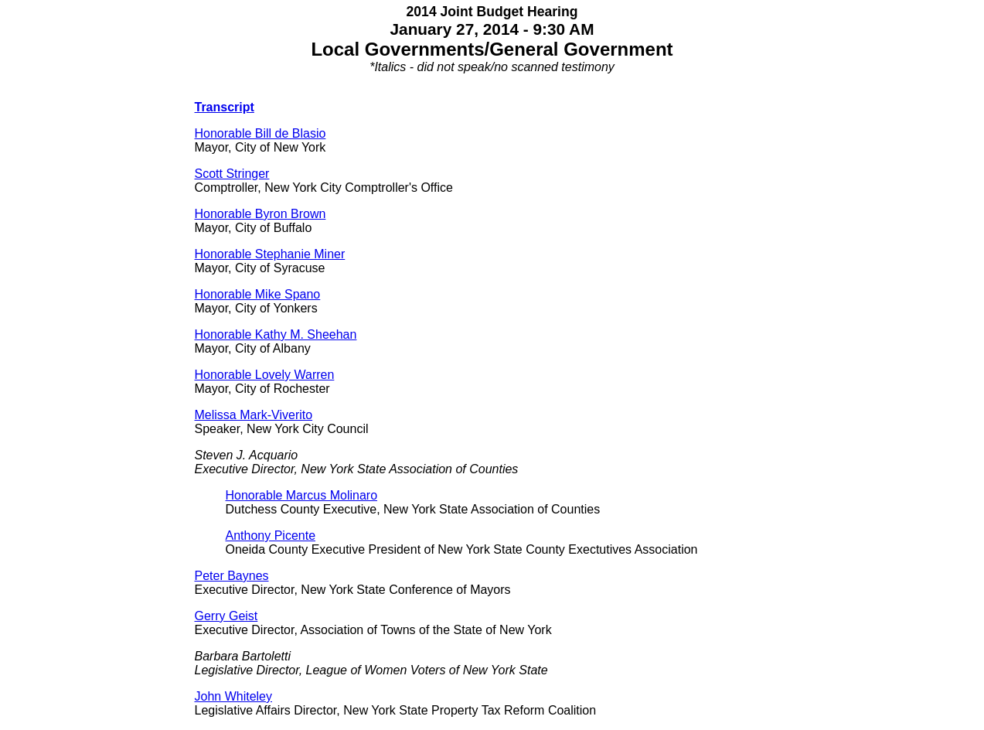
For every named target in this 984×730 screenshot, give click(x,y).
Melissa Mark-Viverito (254, 414)
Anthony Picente (271, 535)
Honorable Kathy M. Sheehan (276, 334)
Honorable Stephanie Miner (270, 254)
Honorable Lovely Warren (265, 374)
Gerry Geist (226, 616)
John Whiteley (234, 696)
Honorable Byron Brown (260, 213)
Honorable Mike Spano (258, 294)
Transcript (224, 107)
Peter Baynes (232, 575)
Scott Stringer (232, 173)
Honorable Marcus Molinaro (302, 495)
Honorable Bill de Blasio (260, 133)
